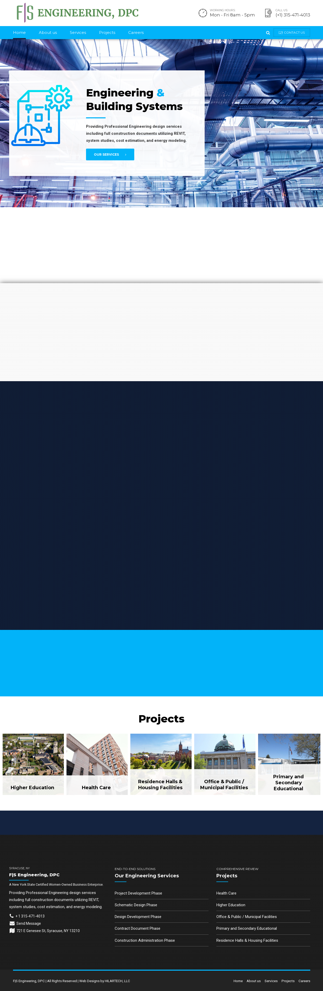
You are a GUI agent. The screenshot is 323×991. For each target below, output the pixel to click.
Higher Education (230, 905)
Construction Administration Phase (145, 940)
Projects (107, 32)
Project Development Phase (138, 893)
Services (78, 32)
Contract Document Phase (137, 928)
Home (19, 32)
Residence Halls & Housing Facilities (247, 940)
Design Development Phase (138, 916)
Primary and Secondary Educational (246, 928)
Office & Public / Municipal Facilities (246, 916)
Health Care (226, 893)
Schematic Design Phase (136, 905)
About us (48, 32)
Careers (136, 32)
